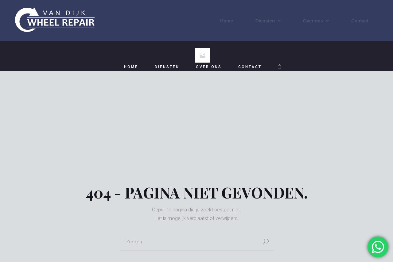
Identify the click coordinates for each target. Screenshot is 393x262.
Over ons (316, 20)
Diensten (268, 20)
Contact (359, 20)
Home (226, 20)
